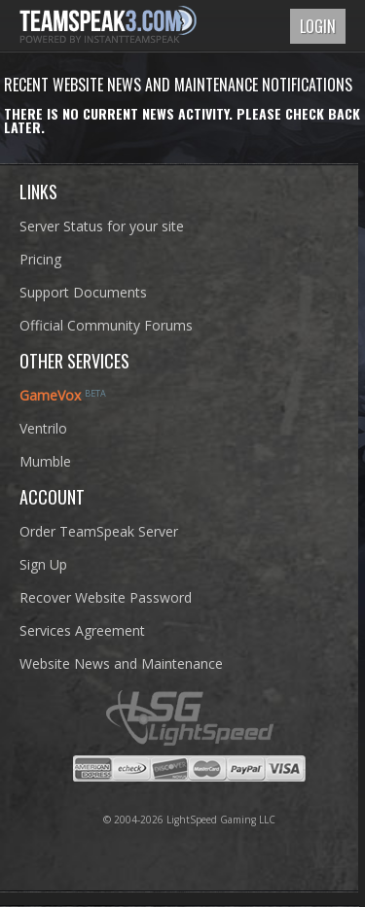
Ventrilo (43, 428)
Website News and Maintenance (121, 663)
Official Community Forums (106, 325)
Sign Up (43, 564)
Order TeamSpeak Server (98, 531)
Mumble (45, 461)
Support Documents (83, 292)
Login (318, 26)
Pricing (40, 259)
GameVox (50, 395)
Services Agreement (82, 630)
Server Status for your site (101, 226)
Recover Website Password (105, 597)
